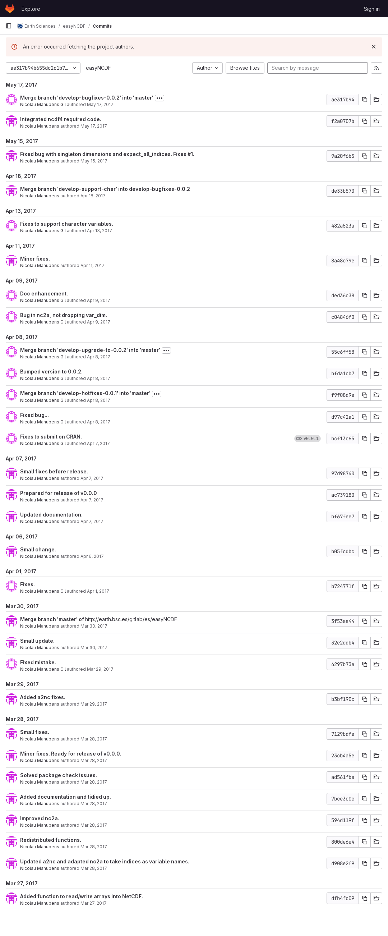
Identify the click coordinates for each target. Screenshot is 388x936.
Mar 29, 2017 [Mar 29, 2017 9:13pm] (93, 704)
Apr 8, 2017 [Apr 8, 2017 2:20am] (98, 378)
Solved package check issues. (58, 775)
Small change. (38, 549)
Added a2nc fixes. (42, 697)
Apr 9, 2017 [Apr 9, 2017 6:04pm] (98, 322)
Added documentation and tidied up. (65, 797)
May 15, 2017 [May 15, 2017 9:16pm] (93, 161)
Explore (31, 9)
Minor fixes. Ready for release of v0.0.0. (70, 754)
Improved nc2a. (39, 818)
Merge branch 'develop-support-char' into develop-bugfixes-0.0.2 (105, 189)
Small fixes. (34, 732)
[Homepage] (10, 8)
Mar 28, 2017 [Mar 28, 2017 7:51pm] (93, 825)
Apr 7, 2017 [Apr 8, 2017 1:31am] (98, 443)
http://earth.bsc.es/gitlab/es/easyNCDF (131, 619)
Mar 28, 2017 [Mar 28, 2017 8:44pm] (93, 803)
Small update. (37, 641)
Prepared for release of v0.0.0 (58, 493)
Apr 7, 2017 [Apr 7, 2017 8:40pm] (91, 500)
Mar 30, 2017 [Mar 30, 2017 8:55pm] (93, 626)
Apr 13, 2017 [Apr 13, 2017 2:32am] (99, 230)
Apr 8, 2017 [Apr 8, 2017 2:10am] (98, 400)
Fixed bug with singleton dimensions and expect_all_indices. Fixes (104, 154)
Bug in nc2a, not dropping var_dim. (63, 315)
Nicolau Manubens (39, 126)
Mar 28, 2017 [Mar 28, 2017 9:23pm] (93, 739)
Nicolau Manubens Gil (43, 104)
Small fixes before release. (54, 471)
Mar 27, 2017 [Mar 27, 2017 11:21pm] (93, 903)
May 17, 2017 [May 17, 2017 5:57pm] (93, 126)
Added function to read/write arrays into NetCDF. (81, 896)
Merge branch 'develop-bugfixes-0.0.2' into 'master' (86, 98)
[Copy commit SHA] (364, 99)
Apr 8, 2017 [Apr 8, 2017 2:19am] (98, 356)
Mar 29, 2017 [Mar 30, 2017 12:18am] (100, 669)
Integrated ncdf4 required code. (60, 119)
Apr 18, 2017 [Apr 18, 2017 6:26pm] (93, 195)
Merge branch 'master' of (52, 619)
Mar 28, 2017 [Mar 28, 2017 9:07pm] (93, 760)
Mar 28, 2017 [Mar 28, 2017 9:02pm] (93, 782)
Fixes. (27, 584)
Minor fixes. (35, 259)
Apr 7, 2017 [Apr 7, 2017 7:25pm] (91, 521)
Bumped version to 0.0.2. (51, 371)
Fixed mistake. (38, 662)
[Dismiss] (373, 46)
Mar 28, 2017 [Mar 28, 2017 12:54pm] (93, 846)
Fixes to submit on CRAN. (51, 436)
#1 (190, 154)
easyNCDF (98, 68)
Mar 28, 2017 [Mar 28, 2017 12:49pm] (93, 868)
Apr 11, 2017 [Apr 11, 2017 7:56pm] (92, 265)
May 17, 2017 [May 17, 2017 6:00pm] (100, 104)
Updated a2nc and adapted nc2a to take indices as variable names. (104, 861)
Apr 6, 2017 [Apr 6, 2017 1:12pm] (92, 556)
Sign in (372, 9)
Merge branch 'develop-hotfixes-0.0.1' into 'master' (85, 393)
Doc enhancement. (44, 293)
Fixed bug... (34, 415)
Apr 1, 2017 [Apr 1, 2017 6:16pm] (98, 591)
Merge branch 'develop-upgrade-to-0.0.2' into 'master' (90, 350)
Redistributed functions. (50, 840)
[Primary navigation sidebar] (8, 26)
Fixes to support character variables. (66, 224)
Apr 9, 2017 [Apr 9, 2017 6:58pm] (98, 300)
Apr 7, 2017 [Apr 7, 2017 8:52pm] (91, 478)
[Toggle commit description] (159, 98)
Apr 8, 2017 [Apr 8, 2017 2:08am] (98, 422)
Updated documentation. (51, 514)
